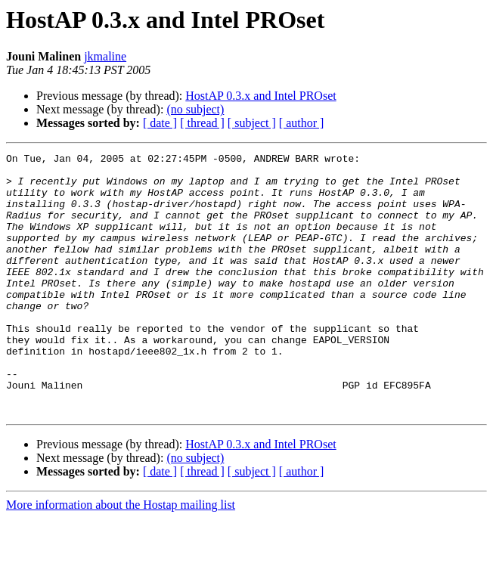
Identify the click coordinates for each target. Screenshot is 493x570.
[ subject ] (252, 122)
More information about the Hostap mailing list (120, 556)
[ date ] (160, 122)
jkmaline (105, 56)
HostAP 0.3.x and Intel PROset (260, 95)
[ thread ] (202, 122)
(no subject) (195, 109)
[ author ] (301, 122)
